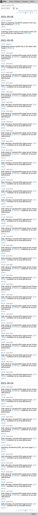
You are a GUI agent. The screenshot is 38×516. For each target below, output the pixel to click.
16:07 (3, 44)
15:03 (3, 102)
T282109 (27, 33)
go (17, 8)
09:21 (3, 314)
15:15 (3, 53)
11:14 (3, 29)
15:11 (3, 63)
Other (32, 1)
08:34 (3, 482)
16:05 (3, 387)
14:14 (3, 160)
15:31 (3, 20)
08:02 (3, 372)
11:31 (3, 217)
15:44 (3, 406)
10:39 (3, 256)
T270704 (16, 24)
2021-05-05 (7, 40)
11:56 (3, 198)
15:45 (3, 397)
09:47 (3, 295)
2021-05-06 (7, 17)
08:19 (3, 353)
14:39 (3, 150)
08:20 (3, 491)
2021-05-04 (7, 383)
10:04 (3, 454)
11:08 (3, 236)
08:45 (3, 333)
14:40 (3, 141)
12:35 (3, 189)
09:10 (3, 463)
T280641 (10, 48)
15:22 (3, 417)
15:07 (3, 83)
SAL (3, 1)
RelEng (17, 1)
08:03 (3, 502)
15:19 (3, 426)
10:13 (3, 275)
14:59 (3, 122)
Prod (11, 1)
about (34, 514)
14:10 (3, 180)
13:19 (3, 445)
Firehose (25, 1)
